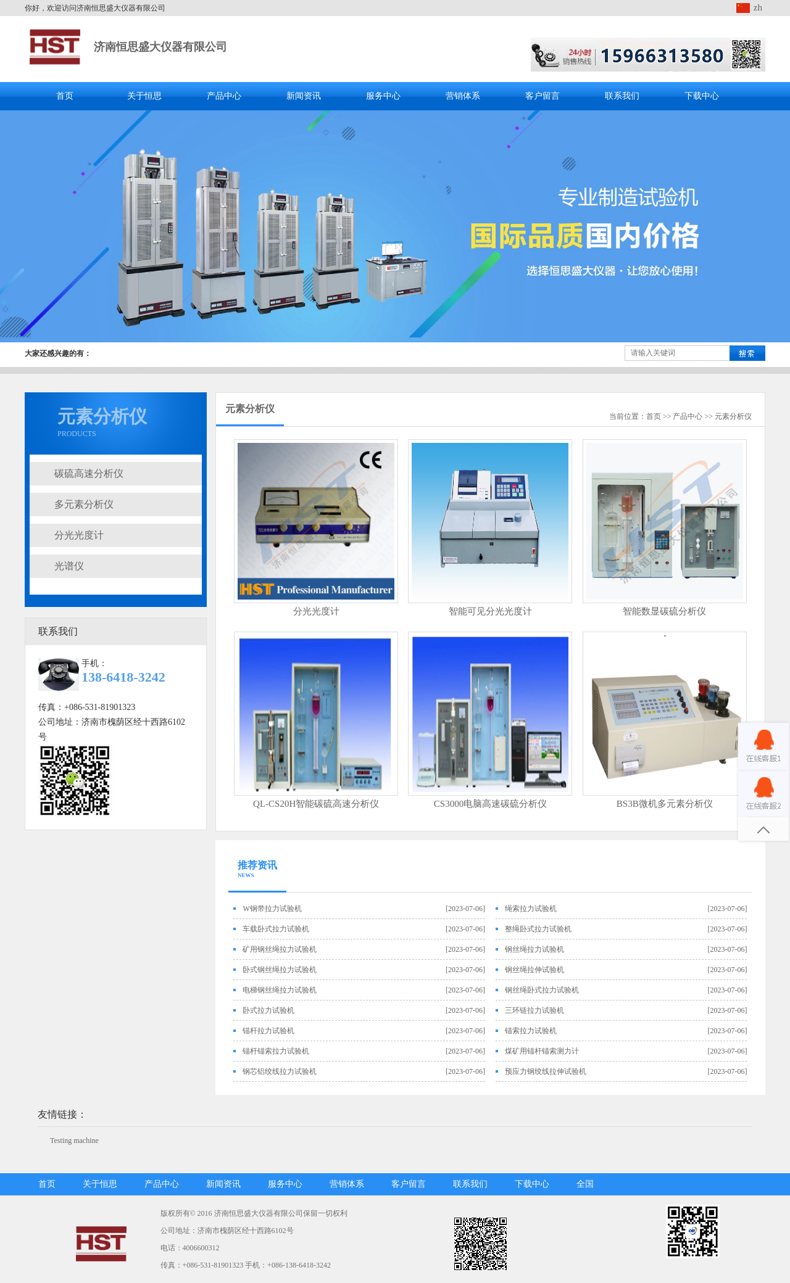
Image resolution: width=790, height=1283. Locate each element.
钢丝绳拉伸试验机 (534, 969)
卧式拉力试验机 (268, 1010)
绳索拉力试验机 (531, 908)
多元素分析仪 (84, 504)
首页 (64, 96)
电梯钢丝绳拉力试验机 (280, 990)
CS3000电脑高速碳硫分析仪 (490, 804)
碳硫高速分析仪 (88, 473)
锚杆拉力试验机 (268, 1030)
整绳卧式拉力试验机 (538, 929)
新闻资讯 (303, 96)
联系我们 (622, 96)
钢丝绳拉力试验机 (534, 949)
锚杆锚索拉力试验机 (276, 1051)
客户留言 (542, 96)
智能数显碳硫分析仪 (664, 611)
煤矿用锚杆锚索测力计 (542, 1051)
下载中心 (701, 96)
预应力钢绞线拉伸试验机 (545, 1071)
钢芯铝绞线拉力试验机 (280, 1071)
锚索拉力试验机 (531, 1030)
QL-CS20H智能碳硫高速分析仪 (316, 804)
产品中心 (224, 96)
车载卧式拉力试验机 (276, 929)
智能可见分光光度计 (490, 611)
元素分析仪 (733, 416)
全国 (585, 1184)
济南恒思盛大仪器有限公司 (160, 47)
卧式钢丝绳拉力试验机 (280, 969)
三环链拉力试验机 (534, 1010)
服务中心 (383, 96)
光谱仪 (69, 566)
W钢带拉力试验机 (272, 908)
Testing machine (74, 1140)
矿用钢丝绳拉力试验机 (280, 949)
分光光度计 (79, 535)
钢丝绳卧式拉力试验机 (542, 990)
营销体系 (463, 96)
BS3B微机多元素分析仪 (665, 804)
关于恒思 (144, 96)
